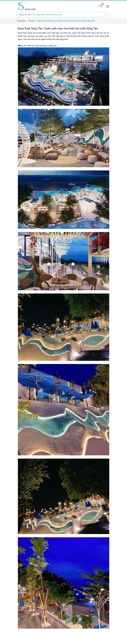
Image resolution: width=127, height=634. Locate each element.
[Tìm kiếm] (106, 14)
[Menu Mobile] (108, 6)
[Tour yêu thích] (101, 6)
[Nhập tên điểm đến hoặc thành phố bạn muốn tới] (60, 14)
